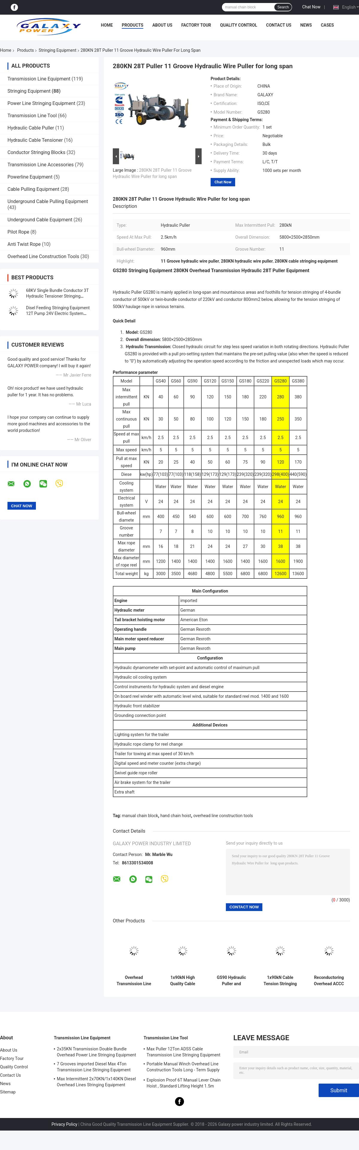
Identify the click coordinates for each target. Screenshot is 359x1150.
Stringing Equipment (57, 50)
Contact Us (278, 25)
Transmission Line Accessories (40, 164)
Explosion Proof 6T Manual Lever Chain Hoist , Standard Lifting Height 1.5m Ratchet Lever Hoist (183, 1084)
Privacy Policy (64, 1124)
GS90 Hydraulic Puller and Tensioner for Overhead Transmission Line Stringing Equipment (231, 980)
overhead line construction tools (223, 815)
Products (132, 25)
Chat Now (311, 6)
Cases (327, 25)
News (306, 25)
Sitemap (8, 1092)
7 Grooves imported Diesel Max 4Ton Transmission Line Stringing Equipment (94, 1066)
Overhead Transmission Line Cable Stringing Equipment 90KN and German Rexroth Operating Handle (134, 980)
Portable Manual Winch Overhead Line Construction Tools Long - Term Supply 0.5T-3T (183, 1067)
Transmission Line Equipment (38, 79)
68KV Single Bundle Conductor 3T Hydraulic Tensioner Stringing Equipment (57, 296)
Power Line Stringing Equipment (41, 103)
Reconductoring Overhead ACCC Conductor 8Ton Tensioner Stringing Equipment (329, 980)
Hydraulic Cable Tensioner (35, 140)
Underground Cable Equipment (39, 220)
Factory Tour (196, 25)
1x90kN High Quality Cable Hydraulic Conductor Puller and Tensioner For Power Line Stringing (183, 980)
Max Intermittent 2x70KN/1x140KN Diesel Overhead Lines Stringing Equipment (96, 1081)
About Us (162, 25)
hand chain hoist (175, 815)
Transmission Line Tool (32, 115)
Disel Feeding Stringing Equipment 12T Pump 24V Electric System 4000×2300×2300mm (58, 313)
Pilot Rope (18, 232)
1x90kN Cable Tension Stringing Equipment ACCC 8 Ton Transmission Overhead (280, 980)
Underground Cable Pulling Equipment (47, 201)
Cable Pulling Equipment (33, 189)
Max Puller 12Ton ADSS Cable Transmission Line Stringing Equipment (183, 1052)
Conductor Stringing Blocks (36, 152)
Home (107, 25)
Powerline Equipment (29, 177)
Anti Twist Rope (24, 244)
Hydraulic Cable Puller (30, 128)
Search (283, 7)
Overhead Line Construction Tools (43, 256)
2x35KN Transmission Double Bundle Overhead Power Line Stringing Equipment (96, 1052)
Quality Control (238, 25)
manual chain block (140, 815)
